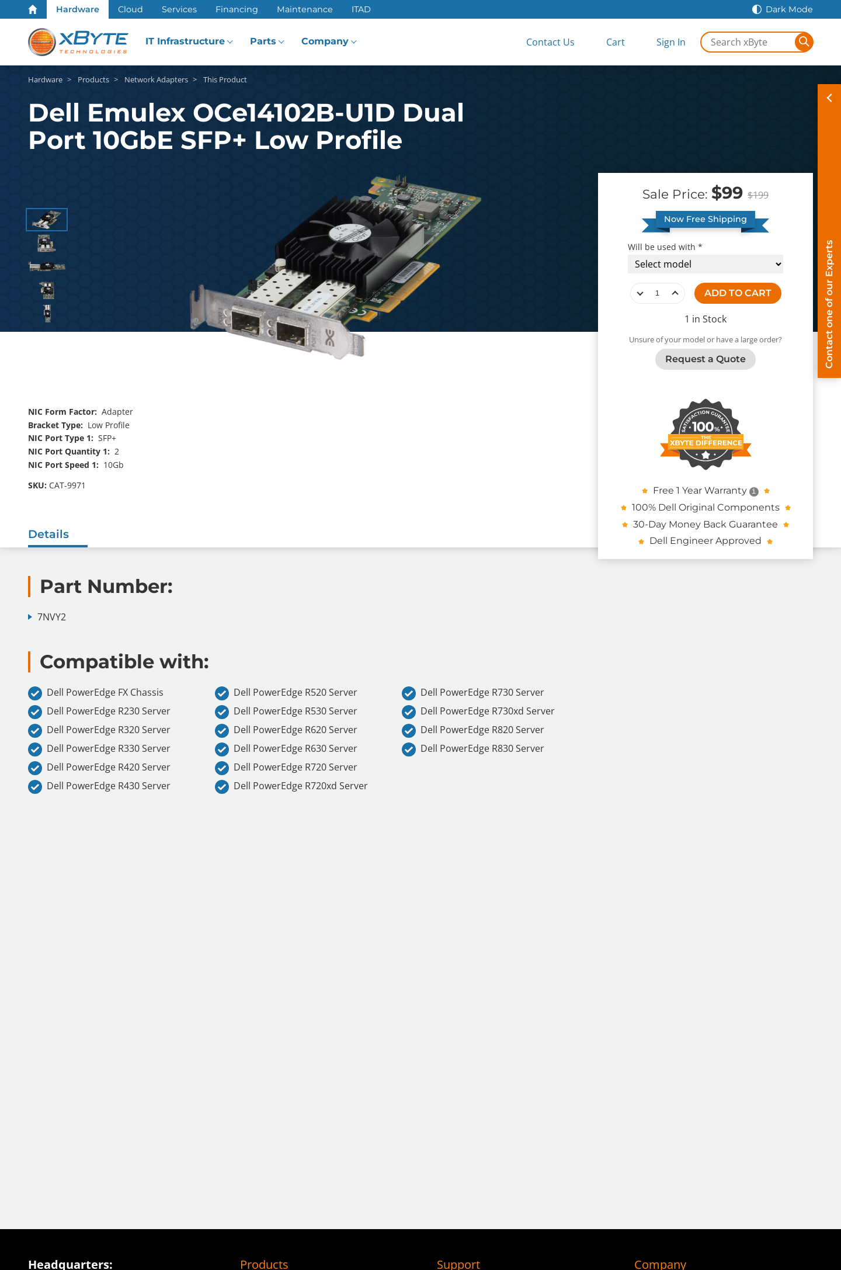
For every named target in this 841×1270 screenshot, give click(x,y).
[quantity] (657, 293)
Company (325, 41)
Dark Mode (789, 9)
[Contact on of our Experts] (829, 231)
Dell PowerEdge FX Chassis (96, 693)
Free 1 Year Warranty (700, 490)
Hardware (77, 9)
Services (179, 9)
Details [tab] (48, 534)
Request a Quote (705, 359)
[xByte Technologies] (78, 42)
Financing (237, 9)
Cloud (130, 9)
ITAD (361, 9)
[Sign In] (662, 42)
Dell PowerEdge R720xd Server (291, 787)
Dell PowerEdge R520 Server (286, 693)
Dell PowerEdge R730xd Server (478, 712)
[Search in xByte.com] (748, 42)
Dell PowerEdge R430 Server (99, 787)
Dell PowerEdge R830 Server (473, 749)
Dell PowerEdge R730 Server (473, 693)
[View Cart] (606, 42)
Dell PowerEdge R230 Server (99, 712)
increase (675, 293)
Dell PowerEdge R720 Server (286, 768)
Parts (263, 41)
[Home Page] (33, 9)
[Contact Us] (541, 42)
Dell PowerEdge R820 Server (473, 731)
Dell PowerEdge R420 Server (99, 768)
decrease (640, 293)
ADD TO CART (738, 293)
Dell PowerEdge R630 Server (286, 749)
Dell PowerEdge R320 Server (99, 731)
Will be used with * (665, 247)
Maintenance (305, 9)
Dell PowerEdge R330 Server (99, 749)
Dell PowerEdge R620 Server (286, 731)
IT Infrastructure (185, 41)
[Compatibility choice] (705, 264)
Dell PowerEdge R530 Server (286, 712)
